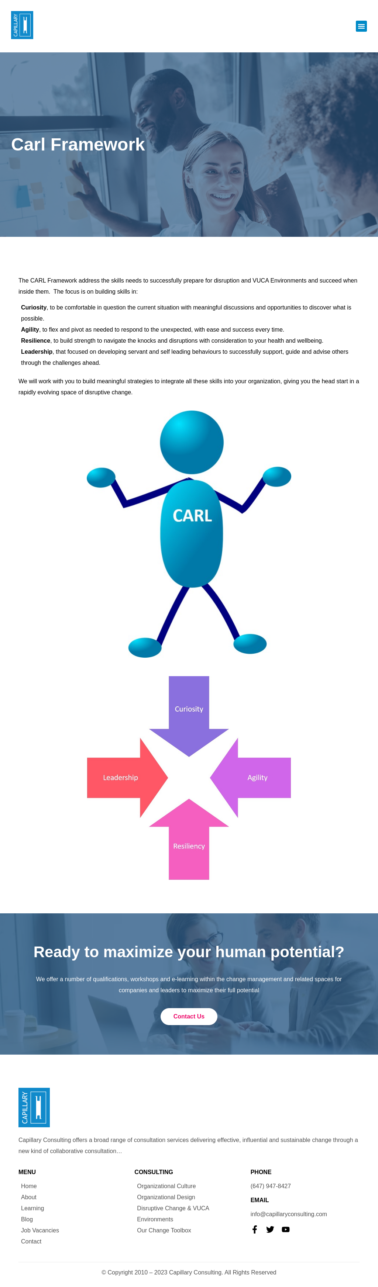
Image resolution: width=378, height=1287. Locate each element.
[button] (361, 26)
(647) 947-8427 (271, 1186)
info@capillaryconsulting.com (289, 1214)
